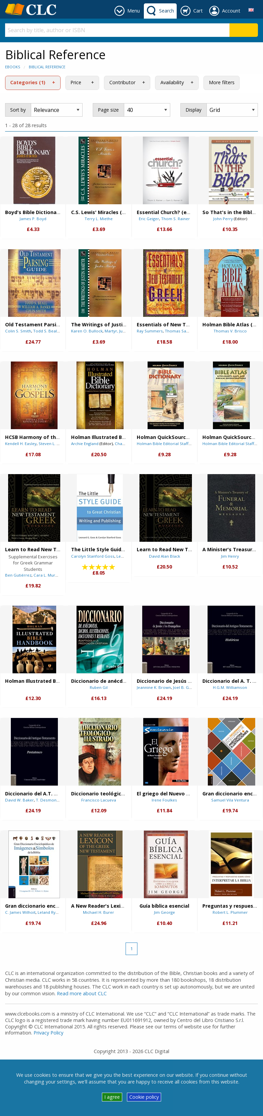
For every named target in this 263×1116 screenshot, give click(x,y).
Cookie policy (144, 1097)
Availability (172, 82)
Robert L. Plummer (230, 912)
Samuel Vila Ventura (230, 800)
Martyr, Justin (117, 330)
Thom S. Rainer (175, 218)
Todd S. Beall (45, 330)
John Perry (223, 218)
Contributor (122, 82)
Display (193, 110)
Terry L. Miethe (99, 218)
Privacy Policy (48, 1032)
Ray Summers (150, 330)
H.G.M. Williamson (230, 687)
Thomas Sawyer (180, 330)
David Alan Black (164, 556)
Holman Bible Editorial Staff (163, 443)
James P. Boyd (33, 218)
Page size (108, 110)
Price (75, 82)
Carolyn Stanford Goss (92, 556)
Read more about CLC (82, 993)
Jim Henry (230, 556)
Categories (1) (27, 82)
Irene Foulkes (164, 800)
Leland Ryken (50, 912)
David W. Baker (19, 800)
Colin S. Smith (18, 330)
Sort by (18, 110)
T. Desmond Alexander (57, 800)
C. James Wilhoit (20, 912)
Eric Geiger (149, 218)
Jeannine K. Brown (154, 687)
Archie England (84, 443)
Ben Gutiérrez (18, 575)
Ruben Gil (99, 687)
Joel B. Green (185, 687)
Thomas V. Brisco (230, 330)
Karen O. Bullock (87, 330)
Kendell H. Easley (21, 443)
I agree (112, 1097)
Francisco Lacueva (98, 800)
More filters (222, 82)
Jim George (164, 912)
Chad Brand (126, 443)
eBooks (12, 66)
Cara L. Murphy (48, 575)
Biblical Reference (47, 66)
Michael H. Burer (98, 912)
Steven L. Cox (51, 443)
